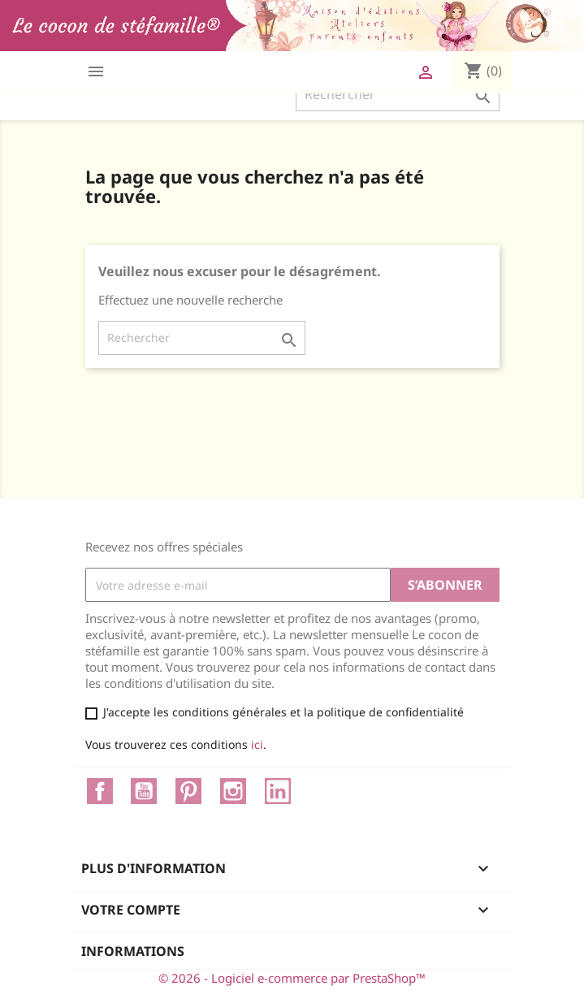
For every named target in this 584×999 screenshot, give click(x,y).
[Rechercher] (398, 94)
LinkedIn (278, 791)
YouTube (144, 791)
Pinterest (188, 791)
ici (257, 744)
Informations (132, 951)
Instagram (233, 791)
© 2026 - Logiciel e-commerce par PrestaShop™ (292, 978)
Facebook (100, 791)
